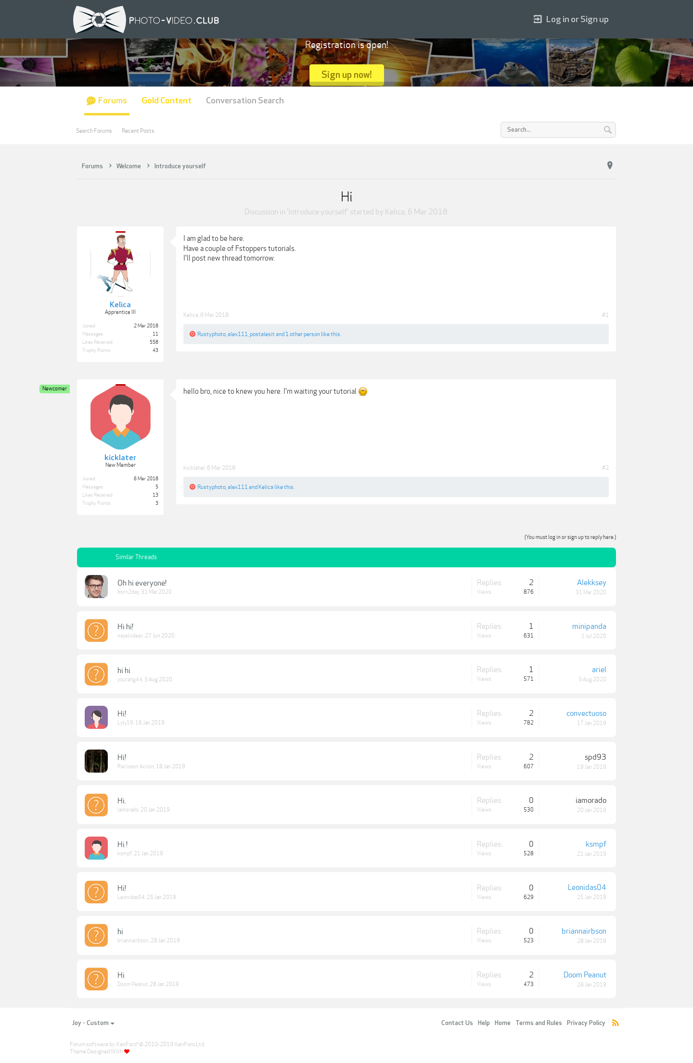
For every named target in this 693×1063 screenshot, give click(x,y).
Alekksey (591, 583)
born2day (128, 592)
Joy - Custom (93, 1023)
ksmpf (124, 853)
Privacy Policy (586, 1023)
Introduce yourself (317, 212)
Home (503, 1023)
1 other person (302, 334)
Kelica (395, 212)
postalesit (262, 334)
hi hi (123, 670)
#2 (605, 467)
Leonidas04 (131, 897)
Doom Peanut (132, 984)
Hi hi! (125, 627)
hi (120, 932)
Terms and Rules (538, 1023)
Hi (121, 975)
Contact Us (457, 1023)
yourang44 (129, 679)
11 (155, 334)
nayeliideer (130, 636)
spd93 (595, 757)
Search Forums (94, 130)
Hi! (121, 714)
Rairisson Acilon (135, 766)
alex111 (238, 334)
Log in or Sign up (571, 19)
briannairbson (133, 941)
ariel (599, 670)
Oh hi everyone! (142, 583)
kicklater (194, 467)
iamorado (128, 810)
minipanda (589, 626)
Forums (112, 101)
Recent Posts (138, 130)
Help (484, 1023)
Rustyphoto (211, 334)
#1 (605, 315)
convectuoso (586, 713)
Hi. (121, 801)
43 (155, 350)
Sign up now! (346, 74)
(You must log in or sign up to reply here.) (570, 537)
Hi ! (122, 845)
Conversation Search (245, 101)
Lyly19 (125, 723)
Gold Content (166, 101)
